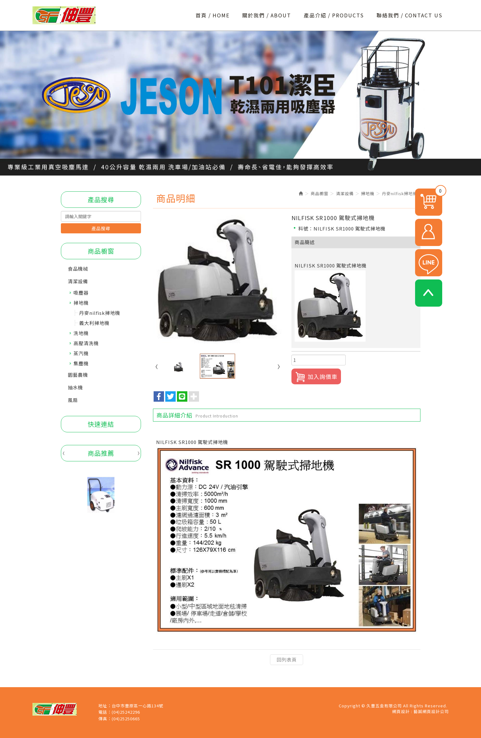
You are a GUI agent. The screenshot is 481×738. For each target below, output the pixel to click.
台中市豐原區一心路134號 (137, 706)
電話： (105, 712)
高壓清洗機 (86, 343)
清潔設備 (78, 281)
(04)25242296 (126, 712)
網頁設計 (401, 711)
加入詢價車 (316, 376)
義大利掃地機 (94, 323)
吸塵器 (81, 292)
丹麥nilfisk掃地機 (99, 312)
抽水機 (75, 387)
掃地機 (81, 302)
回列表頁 (287, 659)
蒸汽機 (81, 353)
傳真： (105, 719)
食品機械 (78, 268)
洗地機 (81, 333)
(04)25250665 (126, 719)
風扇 (73, 400)
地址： (105, 706)
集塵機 (81, 363)
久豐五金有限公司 (64, 15)
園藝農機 (78, 374)
